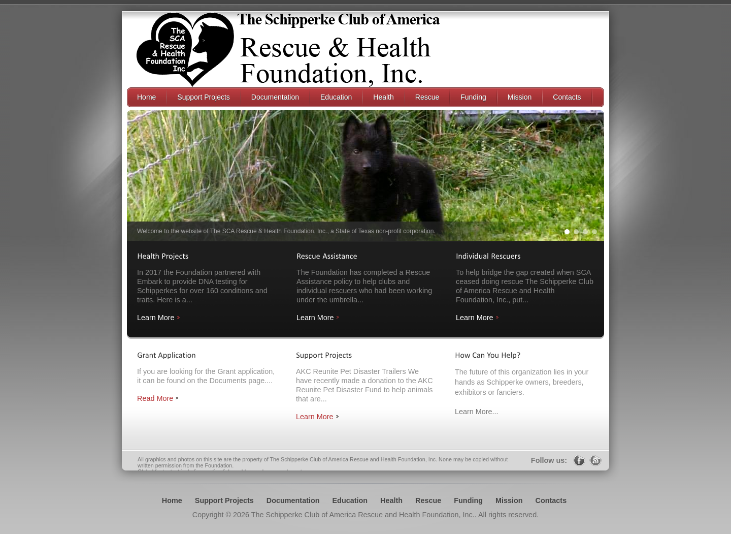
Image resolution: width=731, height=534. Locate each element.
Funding (468, 500)
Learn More (156, 317)
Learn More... (477, 411)
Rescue (428, 500)
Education (350, 500)
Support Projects (224, 500)
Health (391, 500)
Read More (155, 398)
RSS (595, 460)
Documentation (293, 500)
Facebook (579, 460)
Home (172, 500)
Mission (509, 500)
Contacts (551, 500)
